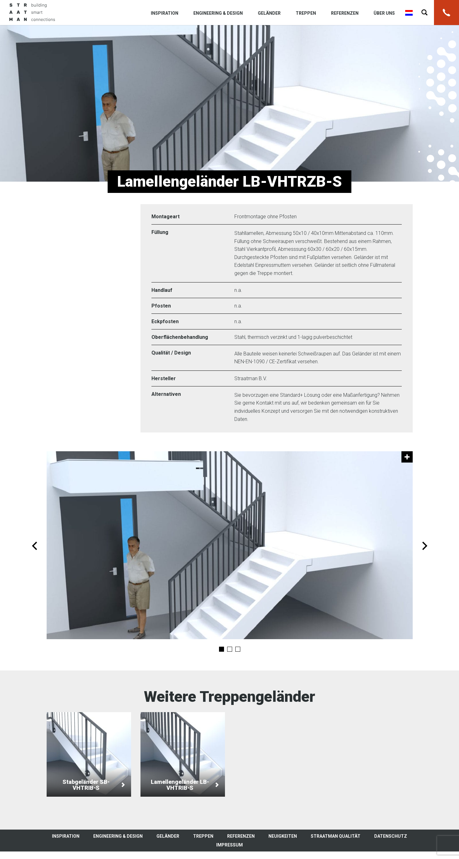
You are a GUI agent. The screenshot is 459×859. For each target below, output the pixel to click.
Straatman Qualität (335, 836)
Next (424, 545)
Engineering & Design (218, 13)
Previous (34, 545)
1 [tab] (221, 649)
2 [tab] (229, 649)
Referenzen (345, 13)
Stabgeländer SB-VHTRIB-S (89, 754)
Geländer (269, 13)
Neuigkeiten (282, 836)
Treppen (306, 13)
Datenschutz (390, 836)
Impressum (229, 844)
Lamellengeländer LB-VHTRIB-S (182, 754)
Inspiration (164, 13)
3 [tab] (237, 649)
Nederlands (409, 13)
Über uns (384, 13)
